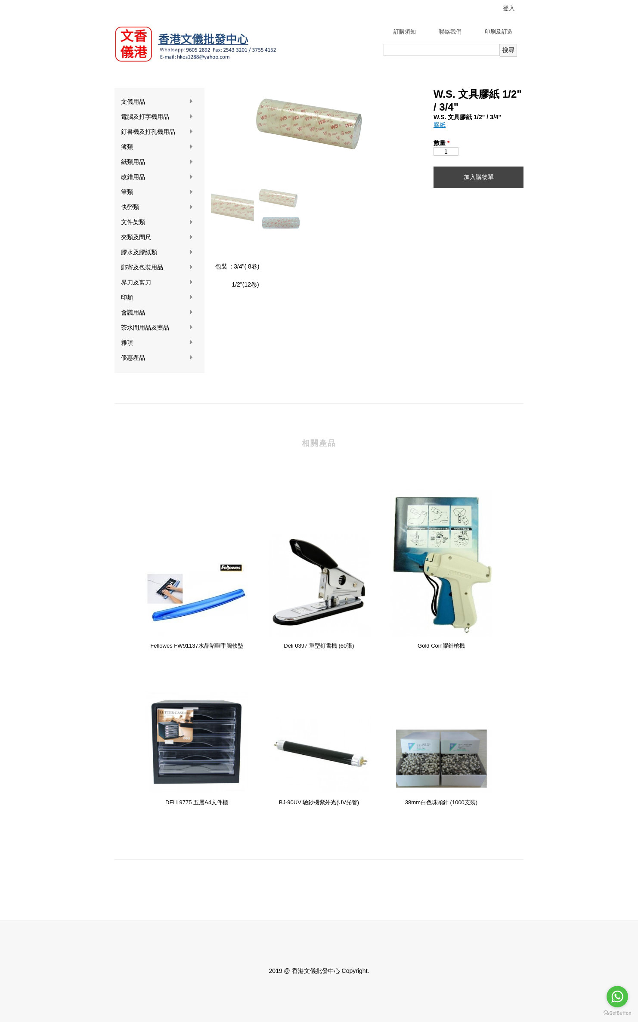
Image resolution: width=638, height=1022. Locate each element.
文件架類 (157, 222)
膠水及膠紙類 (157, 252)
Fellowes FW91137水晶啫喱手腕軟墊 (196, 645)
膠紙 (440, 124)
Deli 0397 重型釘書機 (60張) (319, 645)
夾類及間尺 (157, 237)
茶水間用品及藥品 (157, 327)
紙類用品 (157, 162)
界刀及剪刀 (157, 282)
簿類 (157, 147)
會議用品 (157, 312)
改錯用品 (157, 177)
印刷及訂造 (499, 31)
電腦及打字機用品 (157, 116)
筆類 (157, 192)
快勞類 (157, 207)
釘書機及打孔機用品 (157, 132)
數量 (441, 142)
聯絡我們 (450, 31)
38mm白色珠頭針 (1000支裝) (441, 802)
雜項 (157, 342)
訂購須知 (404, 31)
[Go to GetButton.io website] (617, 1013)
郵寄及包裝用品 (157, 267)
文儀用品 (157, 101)
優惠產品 (157, 357)
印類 (157, 297)
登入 (509, 8)
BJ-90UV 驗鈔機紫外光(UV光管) (319, 802)
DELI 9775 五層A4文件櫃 (196, 802)
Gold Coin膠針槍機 (441, 645)
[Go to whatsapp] (617, 996)
